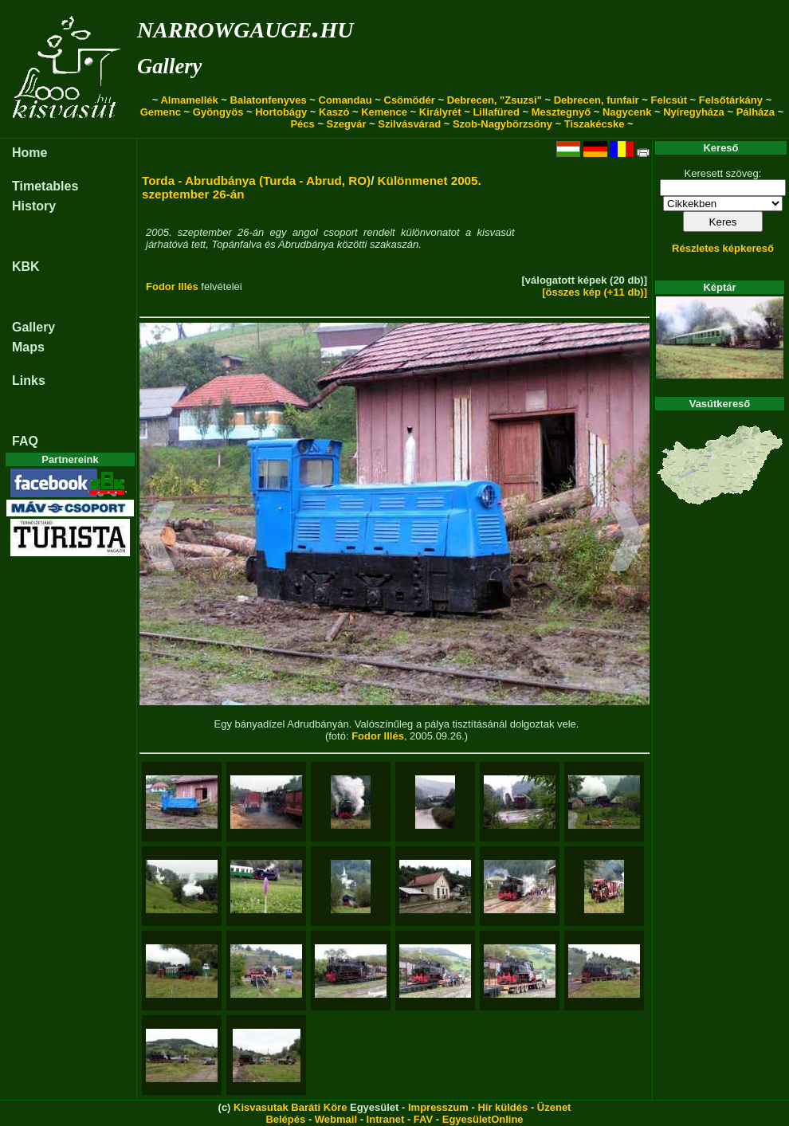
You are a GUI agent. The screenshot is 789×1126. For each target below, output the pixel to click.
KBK (26, 266)
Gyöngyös (218, 112)
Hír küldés (502, 1107)
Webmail (336, 1119)
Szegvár (347, 124)
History (34, 206)
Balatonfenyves (268, 100)
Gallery (169, 66)
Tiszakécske (594, 124)
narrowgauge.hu (245, 27)
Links (28, 380)
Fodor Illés (172, 286)
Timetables (45, 186)
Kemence (384, 112)
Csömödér (409, 100)
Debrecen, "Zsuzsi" (494, 100)
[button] (157, 539)
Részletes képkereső (723, 248)
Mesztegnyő (561, 112)
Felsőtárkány (731, 100)
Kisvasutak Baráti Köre (290, 1107)
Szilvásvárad (409, 124)
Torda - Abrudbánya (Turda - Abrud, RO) (256, 180)
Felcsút (668, 100)
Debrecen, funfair (596, 100)
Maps (28, 347)
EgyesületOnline (483, 1119)
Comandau (345, 100)
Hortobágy (281, 112)
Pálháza (755, 112)
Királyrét (440, 112)
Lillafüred (496, 112)
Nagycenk (627, 112)
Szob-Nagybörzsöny (502, 124)
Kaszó (334, 112)
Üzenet (554, 1107)
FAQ (25, 441)
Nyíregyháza (693, 112)
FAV (423, 1119)
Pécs (302, 124)
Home (29, 152)
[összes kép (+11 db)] (594, 292)
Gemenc (160, 112)
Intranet (386, 1119)
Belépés (285, 1119)
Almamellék (189, 100)
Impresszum (438, 1107)
